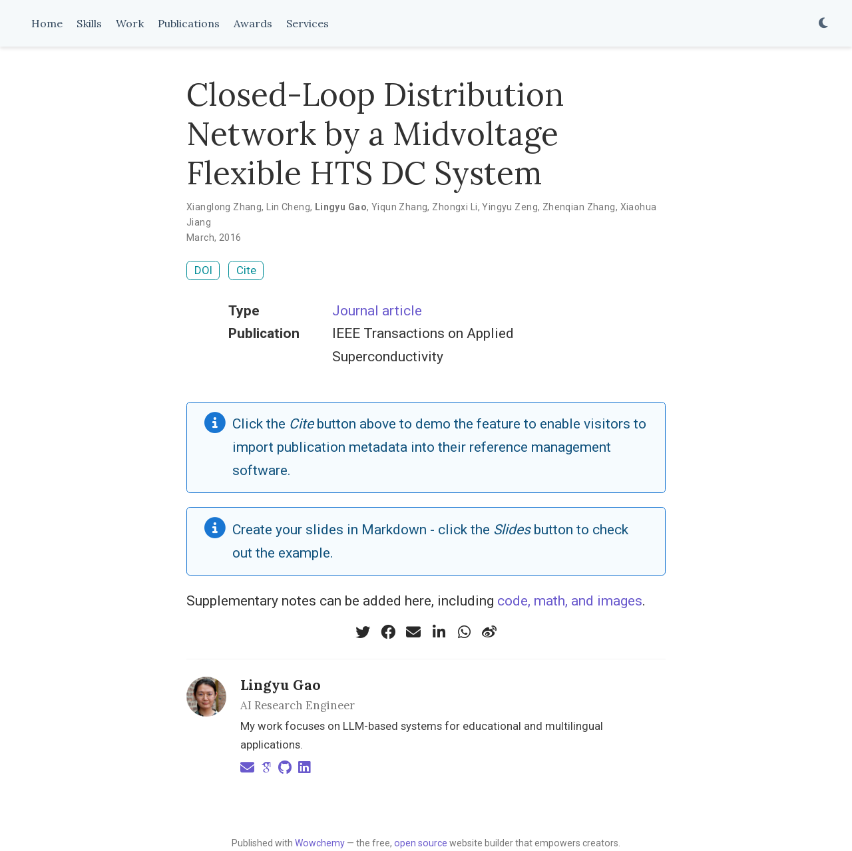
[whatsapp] (464, 632)
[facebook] (388, 632)
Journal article (377, 311)
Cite (246, 270)
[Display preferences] (823, 23)
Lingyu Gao (280, 685)
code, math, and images (569, 601)
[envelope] (413, 632)
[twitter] (363, 632)
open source (420, 843)
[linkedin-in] (439, 632)
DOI (203, 270)
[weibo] (489, 632)
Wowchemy (320, 843)
